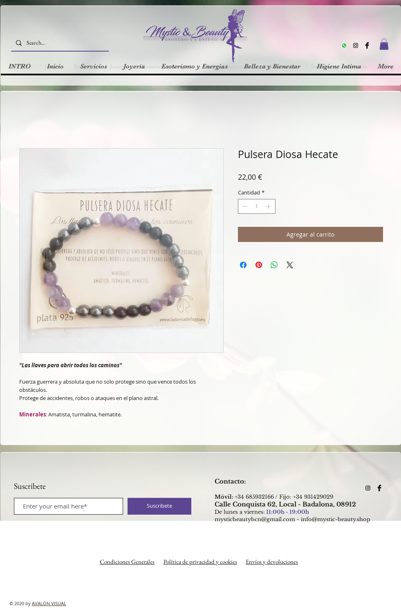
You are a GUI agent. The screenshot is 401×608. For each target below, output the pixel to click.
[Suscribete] (159, 506)
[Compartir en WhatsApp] (274, 265)
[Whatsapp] (344, 45)
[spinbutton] (256, 206)
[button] (384, 44)
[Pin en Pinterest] (259, 265)
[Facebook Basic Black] (367, 45)
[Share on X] (290, 265)
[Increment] (269, 206)
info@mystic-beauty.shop (335, 519)
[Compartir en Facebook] (243, 265)
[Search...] (59, 43)
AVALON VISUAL (49, 603)
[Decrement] (244, 206)
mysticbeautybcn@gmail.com (255, 519)
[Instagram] (355, 45)
